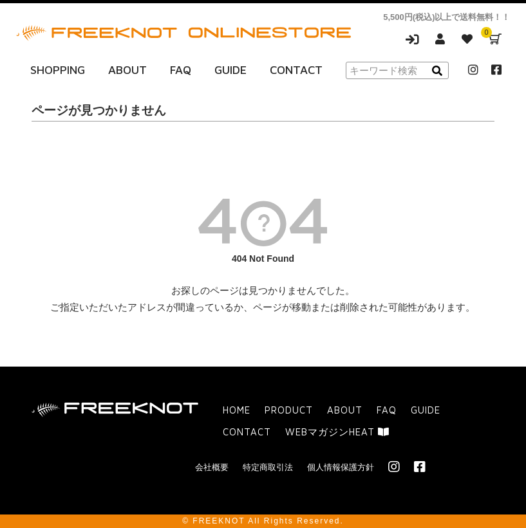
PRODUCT (289, 410)
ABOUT (127, 70)
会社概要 (212, 467)
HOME (236, 410)
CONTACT (296, 70)
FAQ (180, 70)
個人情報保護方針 (340, 467)
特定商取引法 (268, 467)
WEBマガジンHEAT (337, 431)
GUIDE (230, 70)
